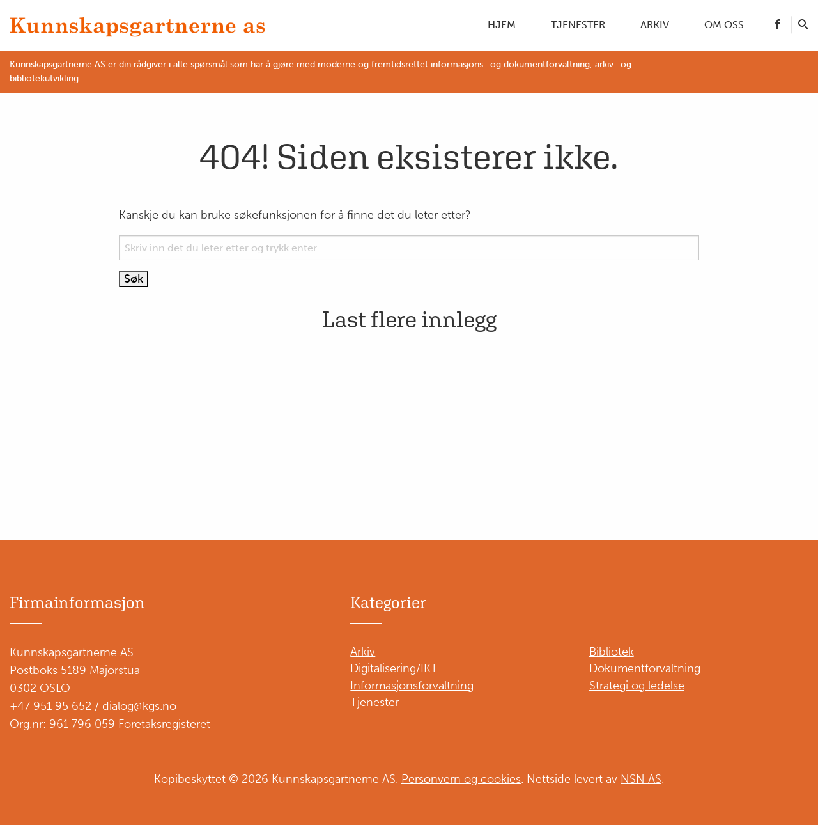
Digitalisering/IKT (394, 668)
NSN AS (641, 779)
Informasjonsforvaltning (412, 686)
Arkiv (654, 25)
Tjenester (578, 25)
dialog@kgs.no (139, 706)
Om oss (724, 25)
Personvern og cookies (461, 779)
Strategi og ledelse (636, 686)
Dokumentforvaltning (644, 668)
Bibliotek (611, 652)
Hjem (502, 25)
